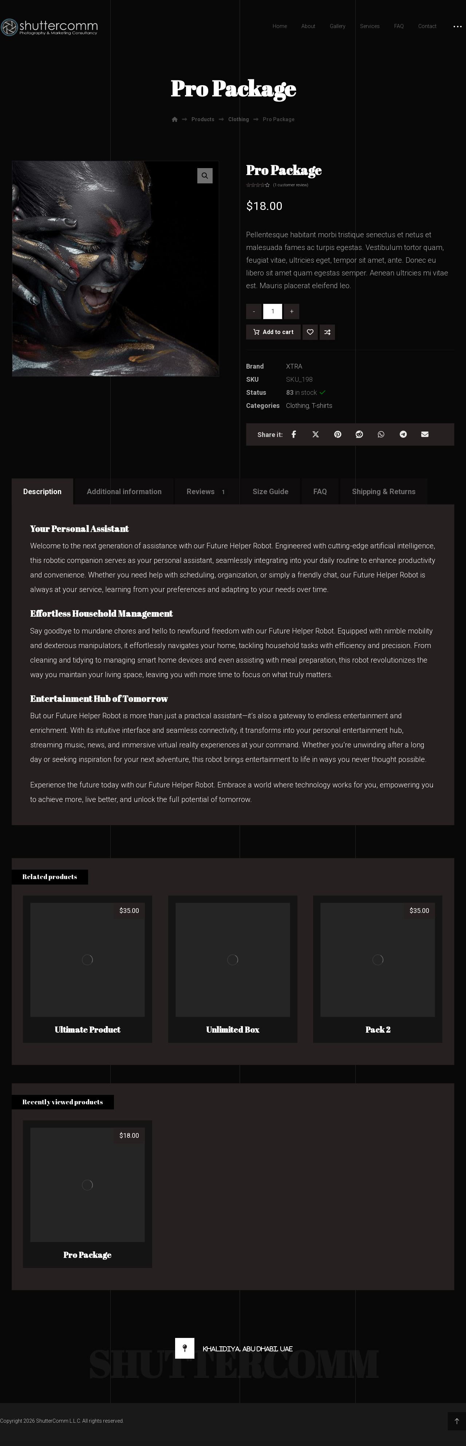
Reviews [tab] (207, 492)
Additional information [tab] (124, 491)
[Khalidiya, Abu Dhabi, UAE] (233, 1348)
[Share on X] (315, 434)
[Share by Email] (425, 434)
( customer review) (290, 185)
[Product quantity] (272, 311)
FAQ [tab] (320, 491)
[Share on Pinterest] (337, 434)
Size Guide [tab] (270, 491)
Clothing (297, 405)
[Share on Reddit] (359, 434)
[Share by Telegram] (403, 434)
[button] (205, 175)
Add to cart (278, 332)
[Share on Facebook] (294, 434)
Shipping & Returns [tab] (384, 491)
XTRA (294, 366)
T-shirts (322, 405)
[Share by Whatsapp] (381, 434)
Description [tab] (42, 491)
